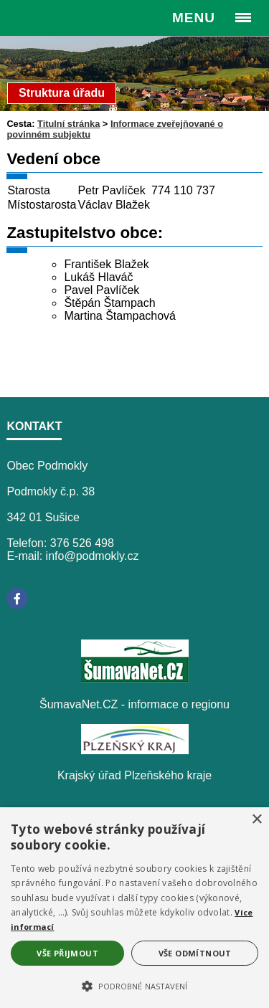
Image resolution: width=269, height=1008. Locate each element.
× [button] (256, 819)
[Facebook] (17, 598)
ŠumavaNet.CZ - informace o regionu (134, 704)
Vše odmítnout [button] (195, 953)
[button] (134, 985)
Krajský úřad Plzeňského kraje (134, 775)
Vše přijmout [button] (67, 953)
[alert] (134, 907)
